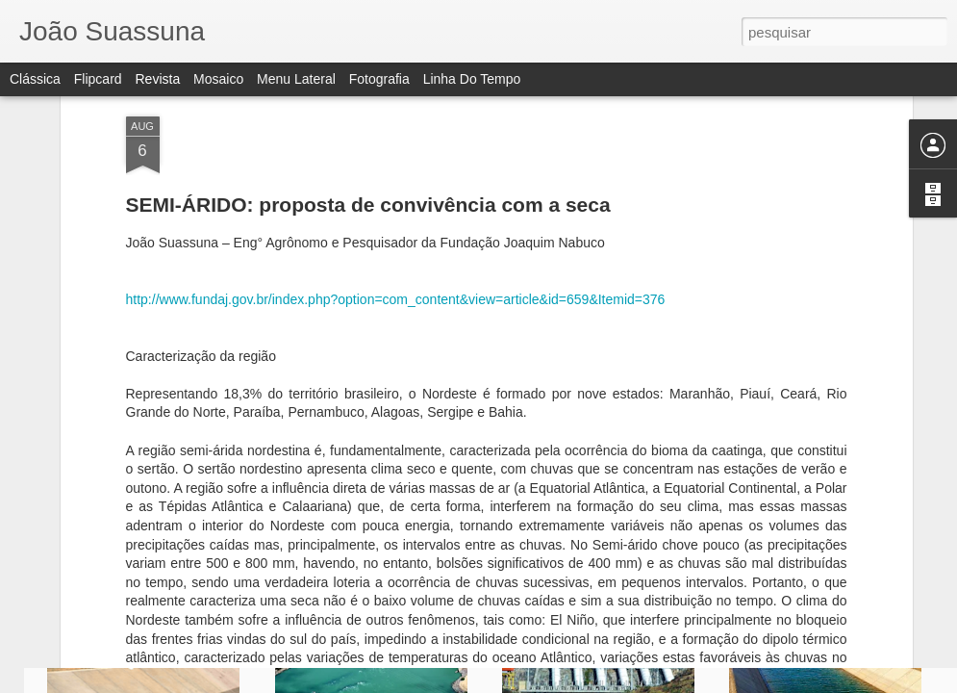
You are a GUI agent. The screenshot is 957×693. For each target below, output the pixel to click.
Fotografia (379, 79)
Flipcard (98, 79)
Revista (157, 79)
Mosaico (218, 79)
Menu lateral (296, 79)
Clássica (35, 79)
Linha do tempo (472, 79)
